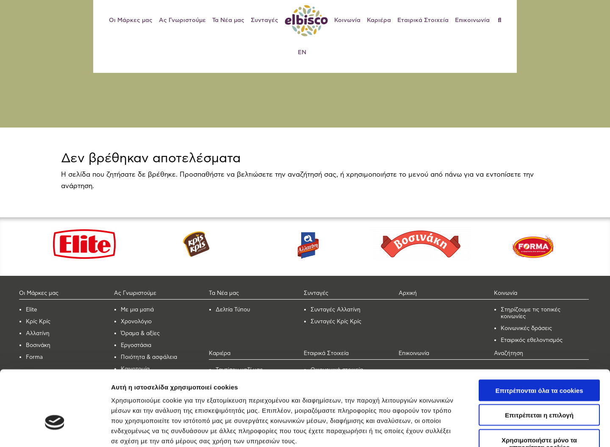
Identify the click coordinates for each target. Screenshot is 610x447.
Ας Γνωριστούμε (182, 20)
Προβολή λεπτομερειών (503, 430)
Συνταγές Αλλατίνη (335, 310)
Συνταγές (264, 20)
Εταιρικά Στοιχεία (423, 20)
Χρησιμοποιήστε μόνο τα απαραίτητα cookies (539, 389)
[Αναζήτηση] (503, 20)
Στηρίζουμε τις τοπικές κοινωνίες (530, 313)
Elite (31, 310)
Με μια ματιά (137, 310)
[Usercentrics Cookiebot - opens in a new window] (55, 430)
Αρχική (408, 293)
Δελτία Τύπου (233, 310)
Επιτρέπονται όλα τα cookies (539, 336)
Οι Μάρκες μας (130, 20)
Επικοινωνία (472, 20)
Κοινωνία (347, 20)
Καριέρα (379, 20)
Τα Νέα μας (228, 20)
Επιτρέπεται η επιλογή (539, 361)
